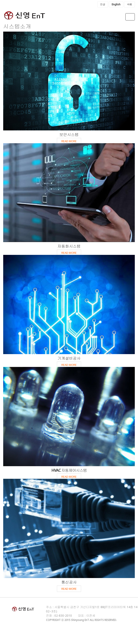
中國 (129, 4)
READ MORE (69, 141)
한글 (102, 4)
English (116, 4)
